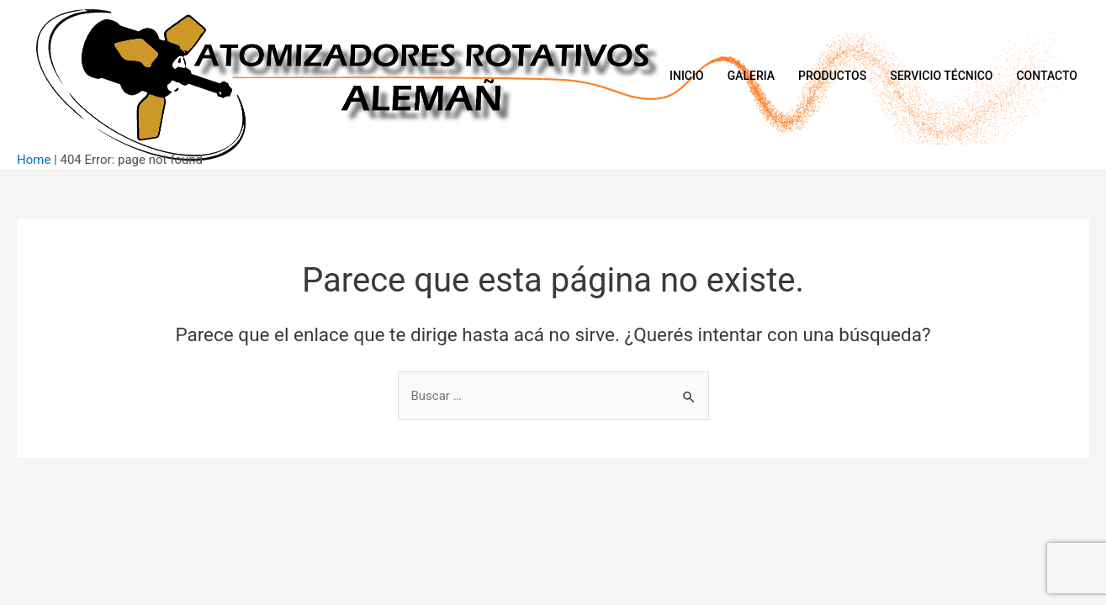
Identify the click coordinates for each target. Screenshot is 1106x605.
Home (33, 159)
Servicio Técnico (941, 75)
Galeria (751, 75)
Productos (832, 75)
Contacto (1046, 75)
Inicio (686, 75)
